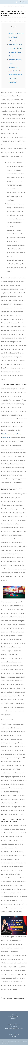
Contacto (14, 1023)
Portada (2, 6)
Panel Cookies (5, 1043)
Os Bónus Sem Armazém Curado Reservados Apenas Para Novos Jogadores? (15, 74)
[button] (16, 2)
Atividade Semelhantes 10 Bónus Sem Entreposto (16, 37)
